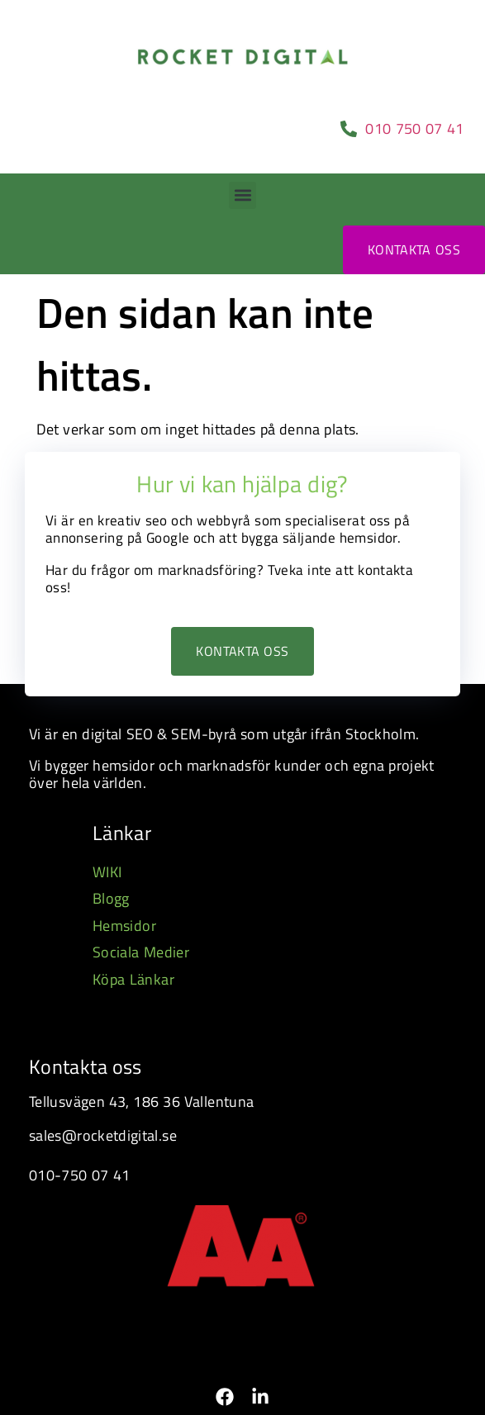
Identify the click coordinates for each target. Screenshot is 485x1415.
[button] (242, 195)
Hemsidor (124, 925)
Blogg (111, 898)
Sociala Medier (141, 952)
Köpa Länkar (133, 979)
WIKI (107, 872)
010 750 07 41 (416, 128)
